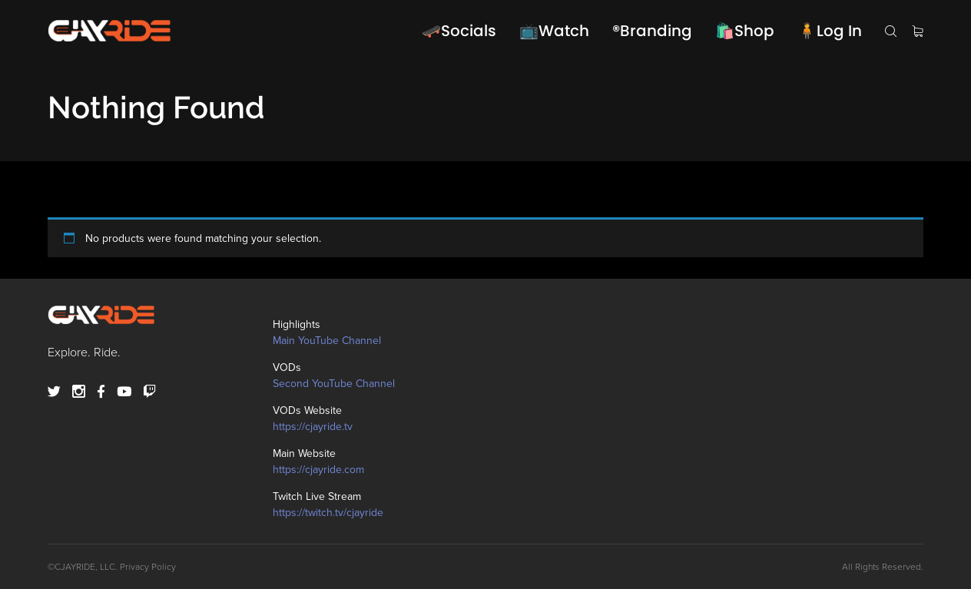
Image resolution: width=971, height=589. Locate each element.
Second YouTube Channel (334, 383)
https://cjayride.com (318, 469)
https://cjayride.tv (313, 426)
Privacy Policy (148, 566)
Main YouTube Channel (327, 340)
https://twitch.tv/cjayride (328, 512)
